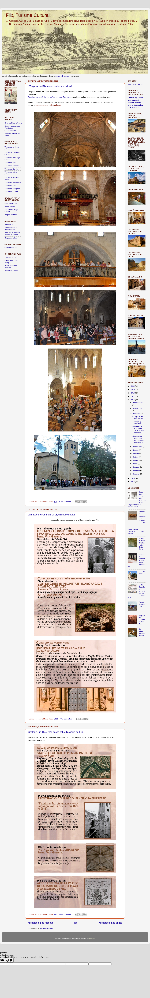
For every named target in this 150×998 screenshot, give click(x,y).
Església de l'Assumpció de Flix (142, 620)
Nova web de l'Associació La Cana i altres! (136, 531)
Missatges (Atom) (46, 928)
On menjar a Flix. (11, 248)
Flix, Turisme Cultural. (28, 15)
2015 (133, 478)
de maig (136, 460)
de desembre (138, 403)
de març (136, 467)
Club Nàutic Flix (11, 203)
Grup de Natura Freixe (13, 123)
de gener (136, 474)
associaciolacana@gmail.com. (48, 105)
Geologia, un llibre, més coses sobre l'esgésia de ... (138, 439)
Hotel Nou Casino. (12, 271)
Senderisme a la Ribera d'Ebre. (11, 229)
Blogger (92, 938)
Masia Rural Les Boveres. (11, 267)
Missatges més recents (40, 922)
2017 (133, 396)
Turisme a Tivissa (11, 192)
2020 (133, 386)
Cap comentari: (65, 501)
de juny (136, 457)
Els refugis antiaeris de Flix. (142, 632)
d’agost (136, 450)
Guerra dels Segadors (62, 76)
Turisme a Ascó (11, 163)
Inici (76, 922)
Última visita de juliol (142, 605)
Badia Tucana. (10, 206)
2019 (133, 389)
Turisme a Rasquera (12, 189)
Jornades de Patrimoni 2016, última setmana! (51, 514)
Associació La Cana (135, 84)
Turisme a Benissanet (13, 182)
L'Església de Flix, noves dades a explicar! (50, 86)
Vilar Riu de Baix (11, 257)
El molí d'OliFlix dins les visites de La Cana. (142, 544)
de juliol (136, 453)
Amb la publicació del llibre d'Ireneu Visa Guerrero (49, 97)
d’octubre (136, 414)
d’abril (135, 464)
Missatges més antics (110, 922)
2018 (133, 393)
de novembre (138, 408)
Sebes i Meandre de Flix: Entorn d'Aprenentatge (12, 128)
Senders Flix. (10, 224)
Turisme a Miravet (11, 186)
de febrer (136, 471)
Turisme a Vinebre (12, 166)
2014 (133, 482)
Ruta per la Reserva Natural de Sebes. (12, 234)
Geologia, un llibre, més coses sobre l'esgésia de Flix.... (56, 732)
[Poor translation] (9, 960)
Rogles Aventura (11, 215)
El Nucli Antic (142, 573)
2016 (133, 400)
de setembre (138, 447)
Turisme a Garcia (11, 169)
